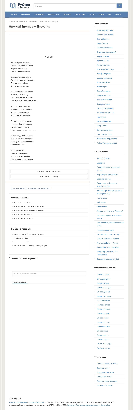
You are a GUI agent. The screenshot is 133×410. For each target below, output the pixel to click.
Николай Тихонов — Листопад (23, 209)
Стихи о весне (102, 318)
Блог (109, 14)
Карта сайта (105, 405)
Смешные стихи (103, 326)
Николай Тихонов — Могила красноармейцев (28, 205)
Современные (39, 14)
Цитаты (91, 14)
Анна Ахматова (103, 65)
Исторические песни (105, 372)
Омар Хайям (102, 126)
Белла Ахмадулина (105, 130)
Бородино (101, 163)
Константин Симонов (105, 113)
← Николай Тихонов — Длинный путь (30, 171)
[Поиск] (75, 5)
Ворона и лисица (104, 179)
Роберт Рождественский (107, 143)
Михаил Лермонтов (105, 35)
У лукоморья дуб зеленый (107, 174)
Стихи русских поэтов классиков (38, 183)
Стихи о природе (103, 288)
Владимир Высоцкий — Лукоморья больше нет (29, 229)
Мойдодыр (101, 202)
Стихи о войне (102, 335)
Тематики (66, 14)
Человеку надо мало (105, 230)
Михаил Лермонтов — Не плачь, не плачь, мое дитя (30, 241)
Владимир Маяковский (106, 52)
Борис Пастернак (104, 91)
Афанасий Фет (103, 61)
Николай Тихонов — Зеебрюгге (24, 198)
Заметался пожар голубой (108, 259)
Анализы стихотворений (18, 402)
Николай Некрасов (105, 48)
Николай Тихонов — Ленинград (24, 213)
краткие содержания (36, 402)
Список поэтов (53, 14)
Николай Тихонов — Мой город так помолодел (29, 202)
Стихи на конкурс (104, 344)
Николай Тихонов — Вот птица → (68, 171)
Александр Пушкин (105, 30)
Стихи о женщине (104, 296)
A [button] (45, 57)
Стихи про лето (103, 322)
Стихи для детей (103, 279)
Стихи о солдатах (18, 183)
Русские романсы (104, 377)
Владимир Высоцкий (105, 69)
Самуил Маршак (104, 95)
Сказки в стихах (103, 348)
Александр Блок (103, 82)
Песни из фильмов (104, 385)
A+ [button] (51, 56)
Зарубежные (25, 14)
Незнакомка (102, 198)
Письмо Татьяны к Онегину (108, 234)
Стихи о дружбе (103, 292)
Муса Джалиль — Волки (21, 233)
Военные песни (103, 368)
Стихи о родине (103, 339)
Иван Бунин (101, 117)
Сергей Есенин (103, 39)
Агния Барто (102, 87)
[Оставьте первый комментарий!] (49, 268)
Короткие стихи (103, 301)
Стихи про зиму (103, 313)
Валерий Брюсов (104, 121)
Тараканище (102, 207)
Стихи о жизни (103, 283)
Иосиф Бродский (104, 74)
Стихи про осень (103, 309)
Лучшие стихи (79, 14)
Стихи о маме (102, 331)
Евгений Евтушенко (105, 108)
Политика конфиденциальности (88, 405)
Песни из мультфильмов (107, 381)
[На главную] (20, 8)
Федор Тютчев (103, 56)
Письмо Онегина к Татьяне (108, 239)
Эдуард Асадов (103, 104)
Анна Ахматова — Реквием (108, 247)
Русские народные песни (107, 364)
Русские (14, 14)
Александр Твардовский (107, 139)
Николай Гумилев (104, 134)
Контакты (71, 405)
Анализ (101, 14)
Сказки (118, 14)
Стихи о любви (103, 274)
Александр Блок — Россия (107, 243)
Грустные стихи (103, 305)
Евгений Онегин (103, 158)
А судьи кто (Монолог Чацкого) (110, 211)
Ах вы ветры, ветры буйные (23, 237)
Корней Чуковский (104, 100)
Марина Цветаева (104, 78)
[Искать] (119, 5)
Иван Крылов (102, 43)
